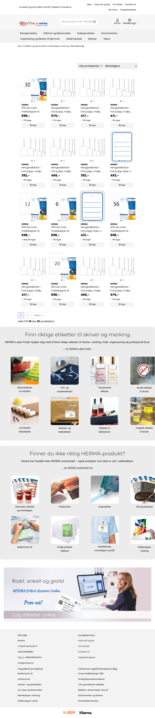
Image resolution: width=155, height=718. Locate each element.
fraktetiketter (64, 432)
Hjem (89, 4)
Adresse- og (65, 428)
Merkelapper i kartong (59, 46)
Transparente (105, 387)
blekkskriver (105, 432)
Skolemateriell (74, 38)
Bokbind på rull (25, 547)
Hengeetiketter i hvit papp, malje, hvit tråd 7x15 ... (91, 169)
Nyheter (92, 38)
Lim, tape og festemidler (30, 690)
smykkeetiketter (65, 391)
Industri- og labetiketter (29, 684)
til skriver (145, 391)
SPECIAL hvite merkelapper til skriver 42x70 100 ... (61, 289)
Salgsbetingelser (128, 9)
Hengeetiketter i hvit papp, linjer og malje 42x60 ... (121, 169)
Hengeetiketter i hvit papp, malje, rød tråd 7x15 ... (31, 169)
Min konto (113, 9)
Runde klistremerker (88, 701)
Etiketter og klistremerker (57, 33)
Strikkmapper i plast (28, 701)
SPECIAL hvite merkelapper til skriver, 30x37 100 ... (121, 229)
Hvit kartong (77, 46)
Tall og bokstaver (144, 506)
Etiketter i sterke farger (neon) (93, 690)
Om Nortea (117, 4)
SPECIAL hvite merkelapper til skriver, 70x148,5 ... (61, 229)
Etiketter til (104, 428)
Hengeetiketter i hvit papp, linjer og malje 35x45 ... (92, 229)
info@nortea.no (25, 663)
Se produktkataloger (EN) (90, 673)
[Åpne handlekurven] (129, 22)
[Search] (95, 22)
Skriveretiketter (25, 387)
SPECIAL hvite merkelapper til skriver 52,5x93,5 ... (32, 229)
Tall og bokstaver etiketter (91, 684)
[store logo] (34, 21)
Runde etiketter (145, 387)
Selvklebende (105, 546)
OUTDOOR (25, 428)
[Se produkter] (77, 594)
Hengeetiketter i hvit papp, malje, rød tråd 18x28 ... (31, 289)
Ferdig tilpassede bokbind (91, 679)
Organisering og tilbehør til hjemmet (40, 38)
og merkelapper (25, 510)
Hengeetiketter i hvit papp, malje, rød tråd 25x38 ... (91, 289)
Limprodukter (105, 506)
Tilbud (106, 38)
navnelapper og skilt (105, 550)
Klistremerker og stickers (90, 695)
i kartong (144, 551)
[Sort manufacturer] (90, 66)
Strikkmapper (145, 547)
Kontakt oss (130, 4)
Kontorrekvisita (109, 33)
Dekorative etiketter (25, 506)
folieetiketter (25, 431)
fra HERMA (25, 391)
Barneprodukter (28, 33)
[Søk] (78, 21)
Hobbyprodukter (86, 33)
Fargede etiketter (145, 428)
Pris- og (65, 387)
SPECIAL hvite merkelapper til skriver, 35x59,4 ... (31, 110)
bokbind (65, 551)
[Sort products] (120, 66)
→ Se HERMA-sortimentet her (77, 467)
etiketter (104, 391)
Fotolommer (65, 506)
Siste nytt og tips (102, 4)
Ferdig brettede (65, 547)
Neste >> (39, 315)
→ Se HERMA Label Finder (77, 349)
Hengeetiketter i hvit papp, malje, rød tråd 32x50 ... (120, 289)
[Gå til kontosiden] (117, 22)
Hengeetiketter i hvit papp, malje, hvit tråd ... (61, 110)
